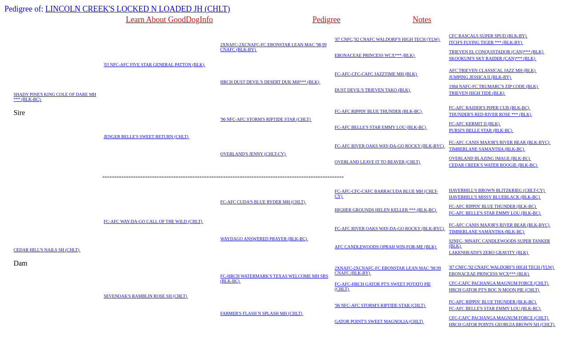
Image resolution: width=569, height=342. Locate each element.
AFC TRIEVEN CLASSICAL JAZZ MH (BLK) (493, 70)
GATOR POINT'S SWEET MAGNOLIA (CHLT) (379, 321)
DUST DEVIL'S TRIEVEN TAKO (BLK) (373, 89)
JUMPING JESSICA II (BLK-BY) (480, 77)
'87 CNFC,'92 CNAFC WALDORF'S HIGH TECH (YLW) (388, 39)
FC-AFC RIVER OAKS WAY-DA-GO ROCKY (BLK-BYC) (390, 145)
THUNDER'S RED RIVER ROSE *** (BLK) (490, 114)
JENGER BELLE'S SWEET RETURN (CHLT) (146, 136)
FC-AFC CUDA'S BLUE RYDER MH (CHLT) (263, 201)
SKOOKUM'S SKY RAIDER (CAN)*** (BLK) (493, 58)
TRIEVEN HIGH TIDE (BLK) (477, 93)
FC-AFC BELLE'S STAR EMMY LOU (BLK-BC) (381, 127)
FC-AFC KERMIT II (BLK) (475, 123)
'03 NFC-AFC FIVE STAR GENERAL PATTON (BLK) (154, 64)
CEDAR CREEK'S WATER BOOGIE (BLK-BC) (493, 165)
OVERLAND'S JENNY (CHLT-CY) (253, 153)
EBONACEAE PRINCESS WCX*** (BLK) (375, 55)
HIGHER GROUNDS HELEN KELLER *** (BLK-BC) (386, 209)
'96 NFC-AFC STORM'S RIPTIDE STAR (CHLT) (266, 119)
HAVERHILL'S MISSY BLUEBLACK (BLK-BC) (495, 197)
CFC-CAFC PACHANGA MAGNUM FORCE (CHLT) (499, 283)
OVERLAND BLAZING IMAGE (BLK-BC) (490, 158)
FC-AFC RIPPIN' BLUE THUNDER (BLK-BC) (379, 111)
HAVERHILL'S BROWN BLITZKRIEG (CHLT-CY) (497, 190)
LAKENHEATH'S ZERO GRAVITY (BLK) (489, 252)
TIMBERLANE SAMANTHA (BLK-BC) (487, 149)
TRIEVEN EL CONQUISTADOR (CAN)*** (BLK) (497, 51)
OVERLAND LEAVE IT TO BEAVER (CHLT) (378, 161)
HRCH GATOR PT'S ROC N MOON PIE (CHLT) (494, 289)
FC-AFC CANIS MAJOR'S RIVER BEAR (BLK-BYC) (500, 142)
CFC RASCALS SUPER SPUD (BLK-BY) (488, 35)
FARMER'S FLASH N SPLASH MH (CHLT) (262, 313)
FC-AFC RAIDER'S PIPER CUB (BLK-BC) (489, 107)
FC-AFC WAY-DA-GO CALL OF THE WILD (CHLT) (153, 221)
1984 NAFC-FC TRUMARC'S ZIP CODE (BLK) (494, 86)
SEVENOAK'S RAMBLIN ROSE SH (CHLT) (146, 296)
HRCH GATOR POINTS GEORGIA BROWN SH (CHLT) (502, 324)
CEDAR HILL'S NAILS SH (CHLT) (46, 249)
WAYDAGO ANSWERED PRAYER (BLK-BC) (264, 238)
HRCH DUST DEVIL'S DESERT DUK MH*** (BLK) (270, 82)
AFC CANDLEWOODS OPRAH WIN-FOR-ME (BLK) (386, 246)
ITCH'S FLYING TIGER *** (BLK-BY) (486, 42)
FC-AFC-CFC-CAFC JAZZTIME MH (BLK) (376, 74)
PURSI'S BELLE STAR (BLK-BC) (481, 130)
